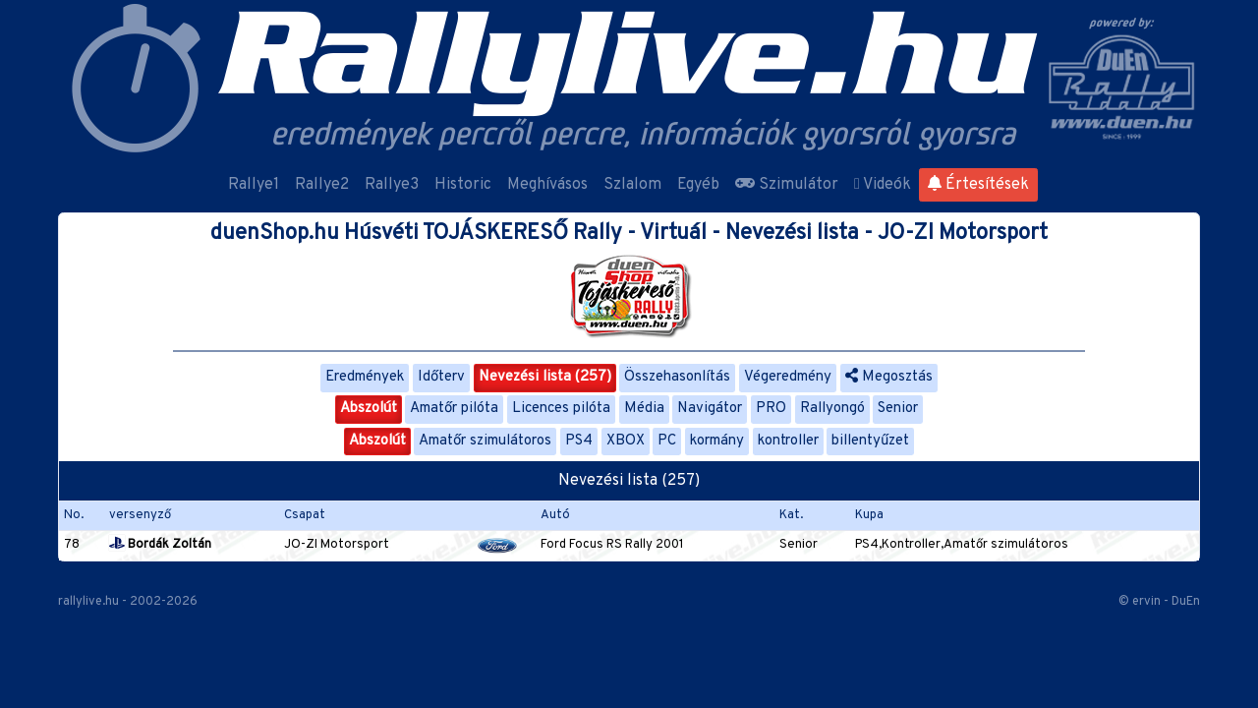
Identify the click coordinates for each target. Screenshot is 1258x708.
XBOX (625, 441)
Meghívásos (547, 185)
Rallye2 (322, 185)
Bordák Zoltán (160, 545)
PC (667, 441)
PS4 (579, 441)
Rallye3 (392, 185)
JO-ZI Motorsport (336, 545)
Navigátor (709, 408)
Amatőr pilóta (454, 408)
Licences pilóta (561, 408)
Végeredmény (787, 377)
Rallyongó (832, 408)
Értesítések (978, 185)
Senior (898, 408)
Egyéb (698, 185)
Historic (462, 185)
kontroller (788, 441)
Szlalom (632, 185)
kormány (717, 441)
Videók (882, 185)
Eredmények (364, 377)
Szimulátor (786, 185)
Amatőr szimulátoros (485, 441)
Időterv (441, 377)
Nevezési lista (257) (545, 377)
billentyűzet (870, 441)
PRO (771, 408)
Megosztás (889, 377)
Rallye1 (253, 185)
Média (644, 408)
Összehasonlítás (677, 377)
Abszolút (368, 408)
